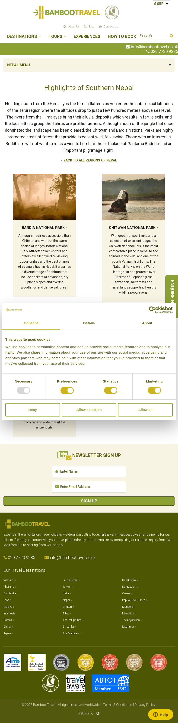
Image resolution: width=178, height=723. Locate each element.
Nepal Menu (18, 65)
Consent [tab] (31, 323)
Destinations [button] (22, 36)
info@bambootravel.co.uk (154, 47)
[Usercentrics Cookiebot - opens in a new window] (152, 309)
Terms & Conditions (117, 705)
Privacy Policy (145, 705)
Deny (32, 410)
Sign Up (89, 500)
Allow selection (89, 410)
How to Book (122, 36)
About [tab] (147, 323)
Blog (92, 26)
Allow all (145, 410)
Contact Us (111, 26)
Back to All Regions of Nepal (90, 160)
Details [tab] (89, 323)
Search (172, 36)
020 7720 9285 (164, 51)
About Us (74, 26)
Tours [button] (55, 36)
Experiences (87, 36)
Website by (89, 713)
